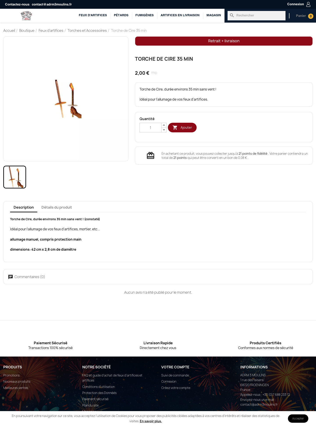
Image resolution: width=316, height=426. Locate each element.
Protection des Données (99, 393)
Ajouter (182, 127)
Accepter (298, 418)
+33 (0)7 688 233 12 (276, 394)
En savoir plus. (151, 421)
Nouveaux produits (16, 381)
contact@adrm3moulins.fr (52, 4)
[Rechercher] (256, 15)
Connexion (168, 381)
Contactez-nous (17, 4)
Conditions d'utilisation (98, 387)
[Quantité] (151, 127)
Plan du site (90, 405)
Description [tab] (24, 207)
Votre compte (175, 367)
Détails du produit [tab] (56, 207)
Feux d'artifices (93, 15)
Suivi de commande (175, 375)
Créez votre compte (175, 388)
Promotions (11, 375)
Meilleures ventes (15, 388)
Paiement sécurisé (95, 399)
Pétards (121, 15)
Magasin (213, 15)
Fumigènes (144, 15)
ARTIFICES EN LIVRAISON (180, 15)
